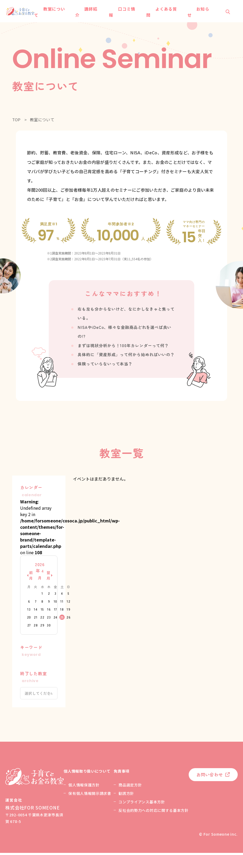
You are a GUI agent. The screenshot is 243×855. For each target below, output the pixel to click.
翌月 (48, 577)
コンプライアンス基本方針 (141, 804)
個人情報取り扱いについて (87, 773)
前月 (31, 577)
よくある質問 (160, 13)
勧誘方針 (126, 795)
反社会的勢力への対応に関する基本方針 (153, 812)
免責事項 (121, 773)
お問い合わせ (209, 776)
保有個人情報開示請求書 (89, 795)
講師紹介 (90, 13)
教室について (57, 13)
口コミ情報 (124, 13)
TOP (16, 122)
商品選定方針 (130, 787)
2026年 (39, 573)
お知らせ (194, 13)
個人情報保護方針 (84, 787)
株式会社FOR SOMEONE (32, 809)
